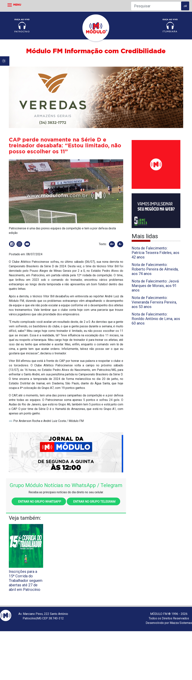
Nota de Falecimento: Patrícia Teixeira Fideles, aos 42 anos (155, 252)
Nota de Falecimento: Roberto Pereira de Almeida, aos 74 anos (155, 269)
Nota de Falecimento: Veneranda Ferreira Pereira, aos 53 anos (154, 302)
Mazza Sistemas (181, 623)
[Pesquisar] (156, 6)
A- (120, 244)
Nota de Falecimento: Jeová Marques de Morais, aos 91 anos (155, 285)
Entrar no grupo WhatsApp (38, 501)
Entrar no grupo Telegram (93, 501)
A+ (112, 244)
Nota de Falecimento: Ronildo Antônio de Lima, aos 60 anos (156, 318)
